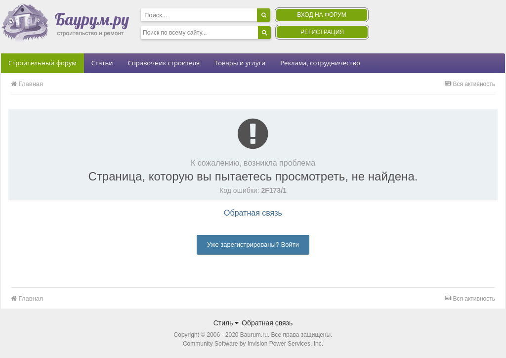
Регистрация (322, 32)
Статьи (102, 62)
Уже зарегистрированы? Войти (253, 244)
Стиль (226, 323)
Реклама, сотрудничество (320, 62)
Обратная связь (253, 213)
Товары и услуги (239, 62)
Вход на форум (321, 14)
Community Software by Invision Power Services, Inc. (253, 343)
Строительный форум (42, 62)
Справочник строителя (163, 62)
